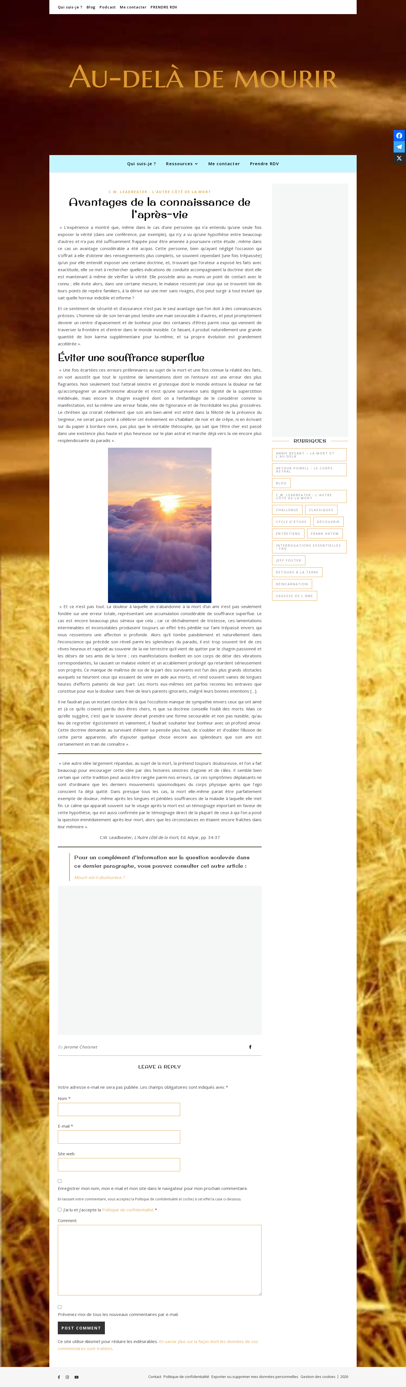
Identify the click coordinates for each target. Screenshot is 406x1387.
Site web (66, 1153)
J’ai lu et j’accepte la (107, 1209)
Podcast (108, 7)
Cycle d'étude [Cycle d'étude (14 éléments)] (291, 522)
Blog (91, 7)
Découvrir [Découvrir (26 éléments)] (328, 522)
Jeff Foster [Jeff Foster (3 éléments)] (288, 560)
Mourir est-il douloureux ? (99, 877)
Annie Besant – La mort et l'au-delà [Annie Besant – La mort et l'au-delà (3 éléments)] (305, 454)
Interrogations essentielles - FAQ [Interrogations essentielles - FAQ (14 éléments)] (308, 547)
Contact (154, 1376)
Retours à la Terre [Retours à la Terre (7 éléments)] (297, 572)
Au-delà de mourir (203, 76)
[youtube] (76, 1377)
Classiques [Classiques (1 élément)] (321, 510)
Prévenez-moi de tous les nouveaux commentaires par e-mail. (118, 1314)
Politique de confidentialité (128, 1209)
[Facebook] (399, 135)
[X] (399, 158)
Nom (64, 1098)
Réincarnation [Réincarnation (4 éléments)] (292, 584)
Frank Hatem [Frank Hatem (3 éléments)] (325, 533)
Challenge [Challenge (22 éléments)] (287, 510)
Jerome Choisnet (80, 1047)
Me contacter (133, 7)
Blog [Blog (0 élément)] (281, 483)
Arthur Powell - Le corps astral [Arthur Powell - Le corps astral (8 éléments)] (304, 469)
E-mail (65, 1126)
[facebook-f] (59, 1377)
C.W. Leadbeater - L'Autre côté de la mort (160, 191)
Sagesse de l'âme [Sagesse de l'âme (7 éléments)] (294, 596)
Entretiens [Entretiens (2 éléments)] (288, 533)
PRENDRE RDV (164, 7)
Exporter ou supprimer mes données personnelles (254, 1376)
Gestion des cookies (318, 1376)
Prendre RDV (264, 163)
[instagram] (68, 1377)
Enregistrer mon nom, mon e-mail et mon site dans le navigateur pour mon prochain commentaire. (153, 1188)
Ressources (179, 163)
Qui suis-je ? (70, 7)
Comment (67, 1220)
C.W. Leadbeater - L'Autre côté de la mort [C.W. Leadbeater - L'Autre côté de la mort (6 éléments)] (304, 496)
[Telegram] (399, 147)
